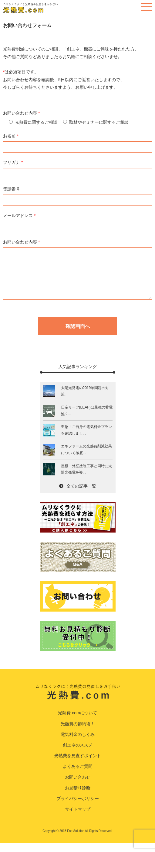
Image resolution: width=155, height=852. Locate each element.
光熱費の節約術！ (78, 732)
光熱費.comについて (77, 721)
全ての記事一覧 (77, 495)
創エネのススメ (78, 754)
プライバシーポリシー (77, 807)
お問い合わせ (77, 786)
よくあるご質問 (78, 775)
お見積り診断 (77, 797)
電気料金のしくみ (78, 743)
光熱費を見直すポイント (77, 764)
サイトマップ (77, 818)
